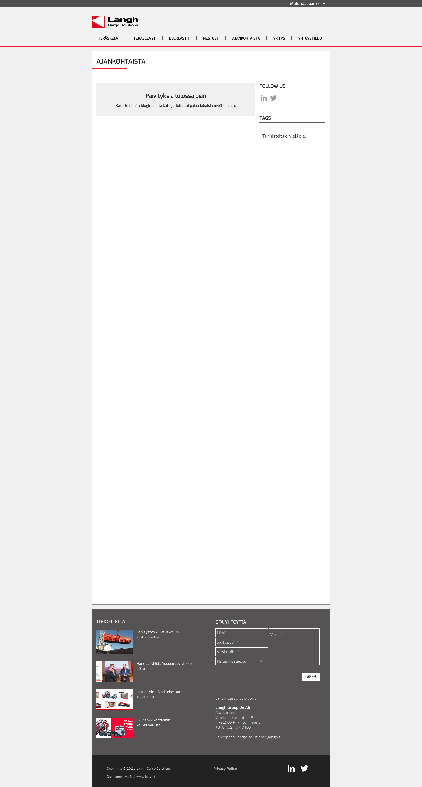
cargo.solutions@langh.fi (259, 736)
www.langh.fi (146, 776)
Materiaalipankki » (307, 3)
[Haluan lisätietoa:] (241, 661)
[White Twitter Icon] (304, 768)
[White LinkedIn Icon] (291, 768)
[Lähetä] (311, 677)
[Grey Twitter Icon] (273, 98)
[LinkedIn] (263, 98)
